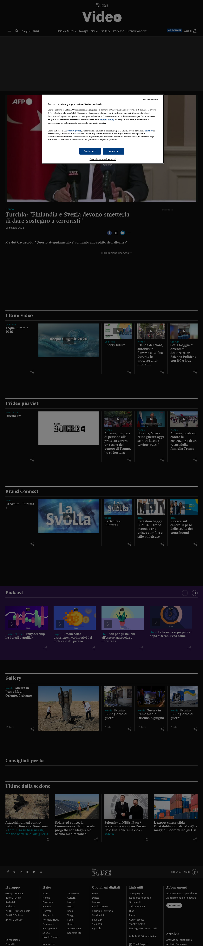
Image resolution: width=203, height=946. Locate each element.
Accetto (113, 151)
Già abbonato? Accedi (103, 159)
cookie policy (107, 119)
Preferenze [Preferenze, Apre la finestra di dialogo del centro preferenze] (90, 151)
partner (149, 131)
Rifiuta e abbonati (151, 99)
